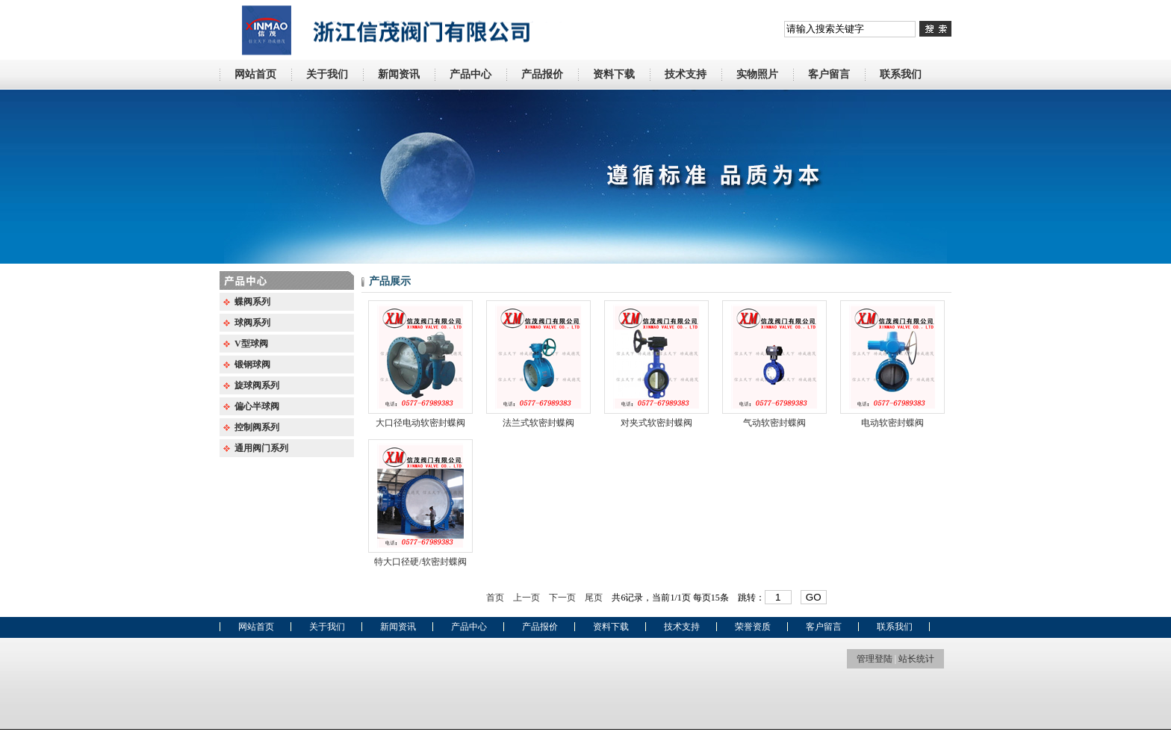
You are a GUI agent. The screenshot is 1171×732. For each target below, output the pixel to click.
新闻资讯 (399, 74)
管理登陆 (874, 659)
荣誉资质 (753, 626)
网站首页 (255, 74)
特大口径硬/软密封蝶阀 (420, 561)
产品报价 (542, 74)
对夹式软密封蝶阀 (656, 423)
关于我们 (327, 74)
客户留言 (829, 74)
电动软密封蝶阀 (892, 423)
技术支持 (685, 74)
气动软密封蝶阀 (774, 423)
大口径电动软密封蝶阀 (420, 423)
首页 (495, 597)
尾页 (594, 597)
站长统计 (916, 659)
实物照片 (757, 74)
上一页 (526, 597)
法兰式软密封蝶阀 (538, 423)
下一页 (562, 597)
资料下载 (614, 74)
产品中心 (470, 74)
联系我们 (901, 74)
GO (813, 597)
